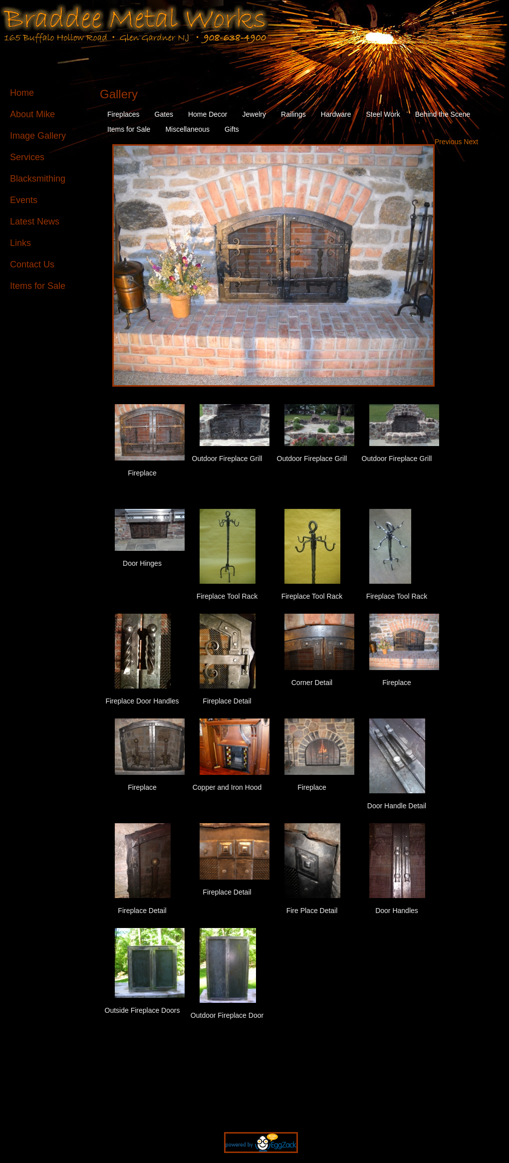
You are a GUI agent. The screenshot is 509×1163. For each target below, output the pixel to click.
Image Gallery (38, 136)
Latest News (34, 222)
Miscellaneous (187, 129)
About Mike (32, 114)
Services (27, 157)
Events (23, 200)
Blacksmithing (37, 179)
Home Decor (208, 114)
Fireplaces (123, 114)
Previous (449, 142)
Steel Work (383, 114)
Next (471, 142)
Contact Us (32, 264)
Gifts (232, 129)
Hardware (336, 114)
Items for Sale (37, 286)
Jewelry (254, 114)
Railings (293, 114)
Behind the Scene (443, 114)
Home (22, 93)
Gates (164, 114)
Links (20, 243)
